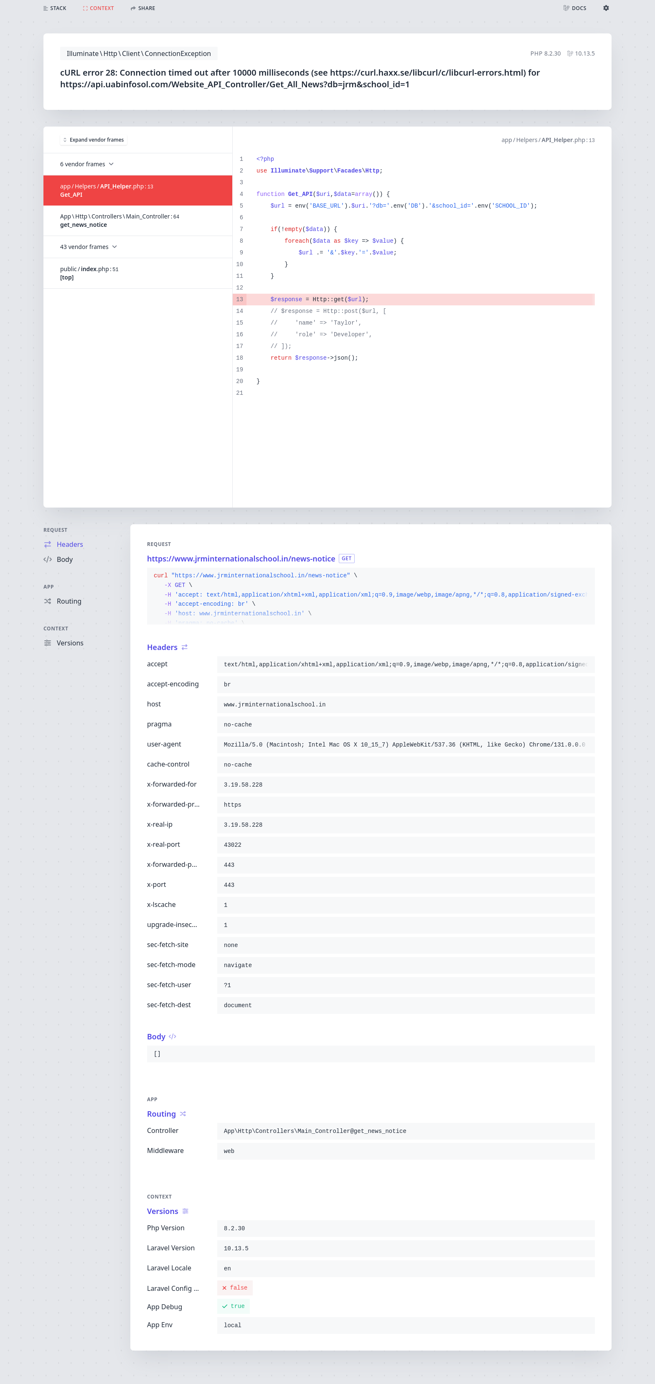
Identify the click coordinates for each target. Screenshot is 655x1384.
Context (56, 628)
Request (55, 529)
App (48, 586)
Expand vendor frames (93, 139)
